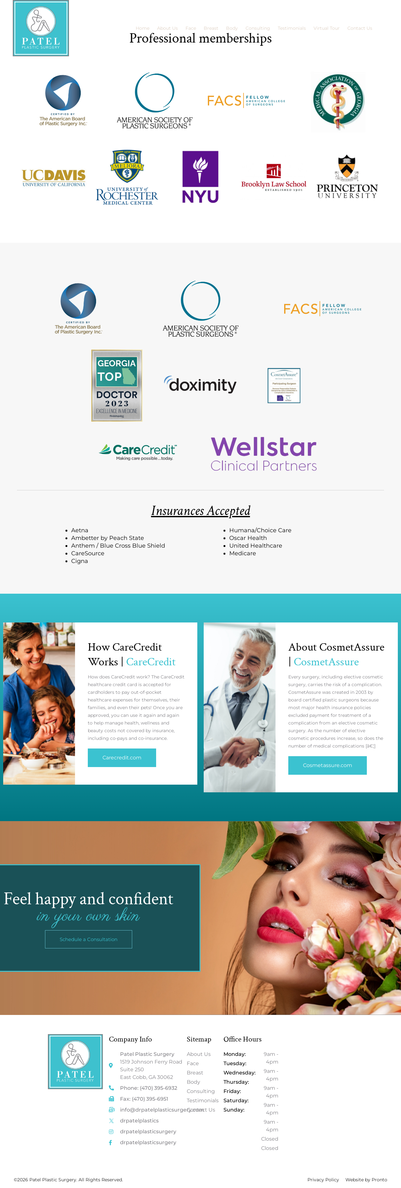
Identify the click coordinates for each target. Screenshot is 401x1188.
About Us (167, 28)
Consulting (258, 28)
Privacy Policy (323, 1180)
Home (142, 28)
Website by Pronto (366, 1180)
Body (232, 28)
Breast (211, 28)
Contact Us (359, 28)
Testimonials (292, 28)
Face (190, 28)
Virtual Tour (327, 28)
